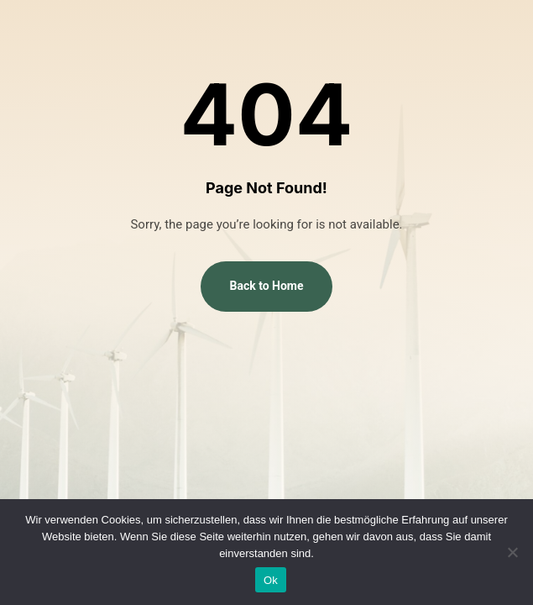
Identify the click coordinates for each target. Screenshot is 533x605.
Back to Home (266, 285)
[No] (512, 552)
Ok (271, 580)
